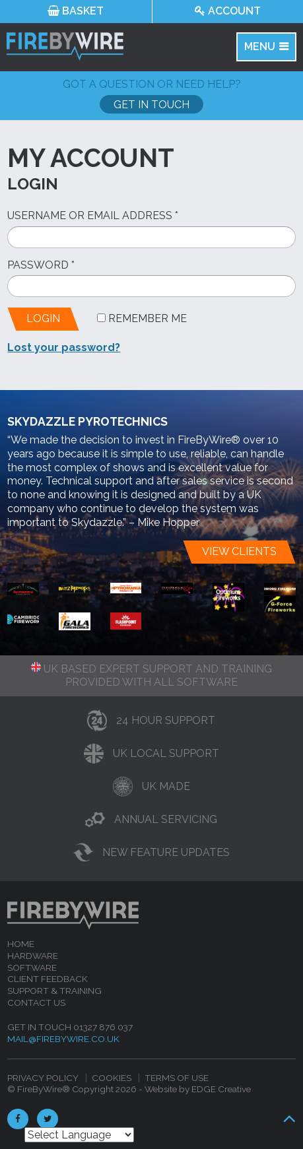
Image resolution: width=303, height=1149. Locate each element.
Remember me (142, 318)
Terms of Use (177, 1077)
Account (228, 11)
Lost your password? (63, 347)
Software (32, 967)
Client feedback (47, 978)
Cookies (111, 1077)
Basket (76, 11)
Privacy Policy (43, 1077)
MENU (259, 46)
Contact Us (36, 1002)
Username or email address (92, 215)
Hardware (32, 955)
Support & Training (54, 990)
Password (41, 265)
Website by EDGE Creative (198, 1089)
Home (20, 943)
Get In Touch (151, 104)
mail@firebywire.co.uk (63, 1039)
